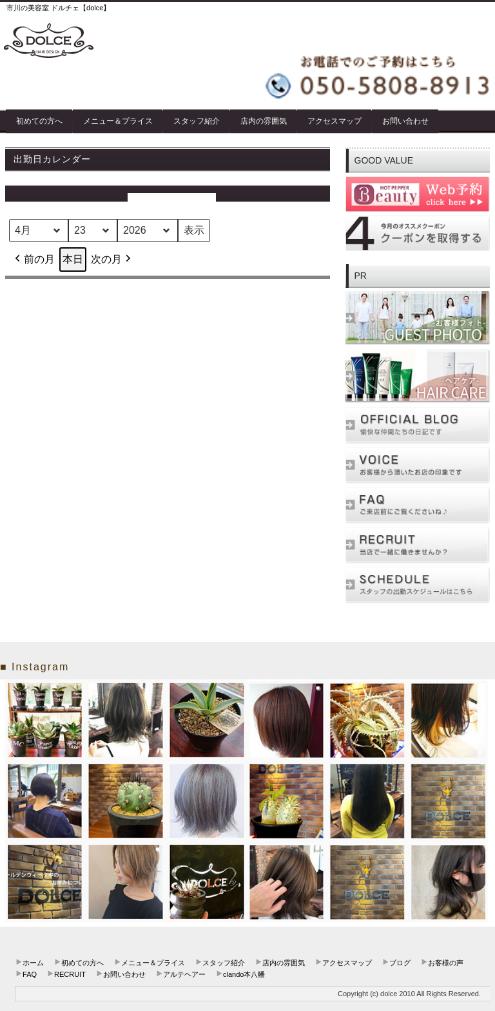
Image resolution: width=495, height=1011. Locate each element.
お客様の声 (445, 963)
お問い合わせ (405, 121)
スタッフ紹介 (196, 121)
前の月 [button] (33, 259)
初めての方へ (39, 121)
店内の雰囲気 (263, 121)
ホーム (33, 963)
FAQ (30, 974)
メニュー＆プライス (118, 121)
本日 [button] (73, 259)
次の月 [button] (112, 259)
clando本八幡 (244, 974)
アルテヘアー (184, 974)
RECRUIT (70, 974)
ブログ (400, 963)
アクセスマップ (334, 121)
